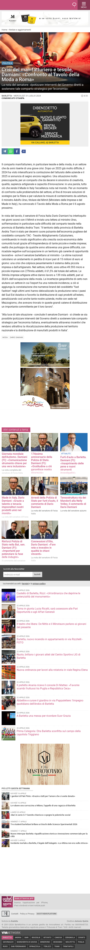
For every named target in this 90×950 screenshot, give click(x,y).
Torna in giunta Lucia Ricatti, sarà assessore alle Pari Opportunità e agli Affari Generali (47, 610)
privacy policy (39, 583)
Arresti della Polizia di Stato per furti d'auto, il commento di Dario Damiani (44, 502)
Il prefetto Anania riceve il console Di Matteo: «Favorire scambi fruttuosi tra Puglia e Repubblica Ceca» (48, 687)
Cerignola (70, 937)
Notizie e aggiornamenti (20, 29)
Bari (26, 937)
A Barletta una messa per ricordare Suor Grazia (44, 715)
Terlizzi (47, 946)
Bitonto (47, 937)
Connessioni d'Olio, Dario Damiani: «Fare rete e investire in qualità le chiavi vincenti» (43, 548)
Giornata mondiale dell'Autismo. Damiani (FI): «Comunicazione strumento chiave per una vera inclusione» (14, 460)
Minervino (45, 942)
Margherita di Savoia (27, 942)
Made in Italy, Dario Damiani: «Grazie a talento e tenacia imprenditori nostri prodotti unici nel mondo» (13, 505)
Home (4, 29)
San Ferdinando (18, 946)
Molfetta (70, 942)
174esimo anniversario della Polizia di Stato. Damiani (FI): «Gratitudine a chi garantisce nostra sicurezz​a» (41, 463)
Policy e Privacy (27, 913)
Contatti (14, 913)
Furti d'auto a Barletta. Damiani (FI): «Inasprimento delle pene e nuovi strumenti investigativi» (73, 465)
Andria (18, 937)
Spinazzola (34, 946)
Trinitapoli (68, 946)
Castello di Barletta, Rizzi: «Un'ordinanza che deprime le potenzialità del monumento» (48, 595)
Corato (81, 937)
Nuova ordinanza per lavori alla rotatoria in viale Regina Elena (52, 669)
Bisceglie (36, 937)
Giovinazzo (8, 942)
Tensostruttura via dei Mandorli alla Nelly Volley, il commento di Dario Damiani (73, 502)
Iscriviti (37, 574)
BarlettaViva (18, 5)
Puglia (81, 942)
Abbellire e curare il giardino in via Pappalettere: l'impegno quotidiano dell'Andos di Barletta (50, 702)
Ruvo (5, 946)
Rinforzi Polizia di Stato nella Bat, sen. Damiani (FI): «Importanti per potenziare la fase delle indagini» (13, 549)
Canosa (58, 937)
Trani (57, 946)
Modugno (57, 942)
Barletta (7, 937)
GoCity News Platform (46, 914)
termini (25, 583)
